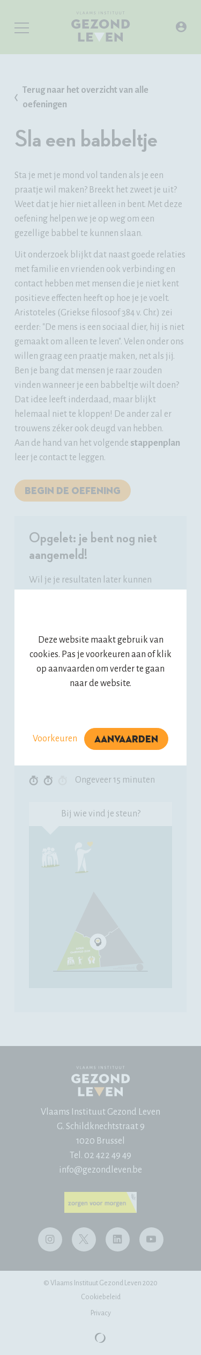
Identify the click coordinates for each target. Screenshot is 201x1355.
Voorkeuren (55, 738)
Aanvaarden (126, 740)
